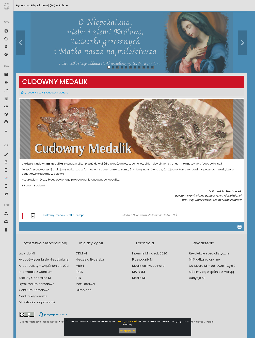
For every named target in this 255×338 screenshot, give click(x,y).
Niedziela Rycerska (90, 259)
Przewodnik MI (142, 259)
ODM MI (81, 253)
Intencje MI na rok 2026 (149, 253)
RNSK (79, 272)
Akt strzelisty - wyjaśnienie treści (44, 266)
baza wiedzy (35, 92)
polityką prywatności (128, 321)
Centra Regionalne (33, 296)
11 (152, 67)
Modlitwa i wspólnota (148, 266)
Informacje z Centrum (36, 272)
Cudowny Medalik (57, 92)
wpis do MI (27, 253)
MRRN (80, 266)
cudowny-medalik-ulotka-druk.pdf (64, 215)
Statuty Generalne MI (35, 278)
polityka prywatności (53, 314)
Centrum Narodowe (34, 290)
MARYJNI (138, 272)
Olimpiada (83, 290)
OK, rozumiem (127, 330)
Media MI (139, 278)
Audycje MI (197, 278)
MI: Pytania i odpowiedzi (37, 302)
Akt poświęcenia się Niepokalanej (44, 259)
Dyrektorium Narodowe (36, 284)
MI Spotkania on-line (204, 259)
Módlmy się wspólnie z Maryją (211, 272)
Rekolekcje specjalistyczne (209, 253)
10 (148, 67)
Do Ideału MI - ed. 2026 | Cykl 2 (212, 266)
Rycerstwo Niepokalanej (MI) (42, 5)
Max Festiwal (85, 284)
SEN (78, 278)
